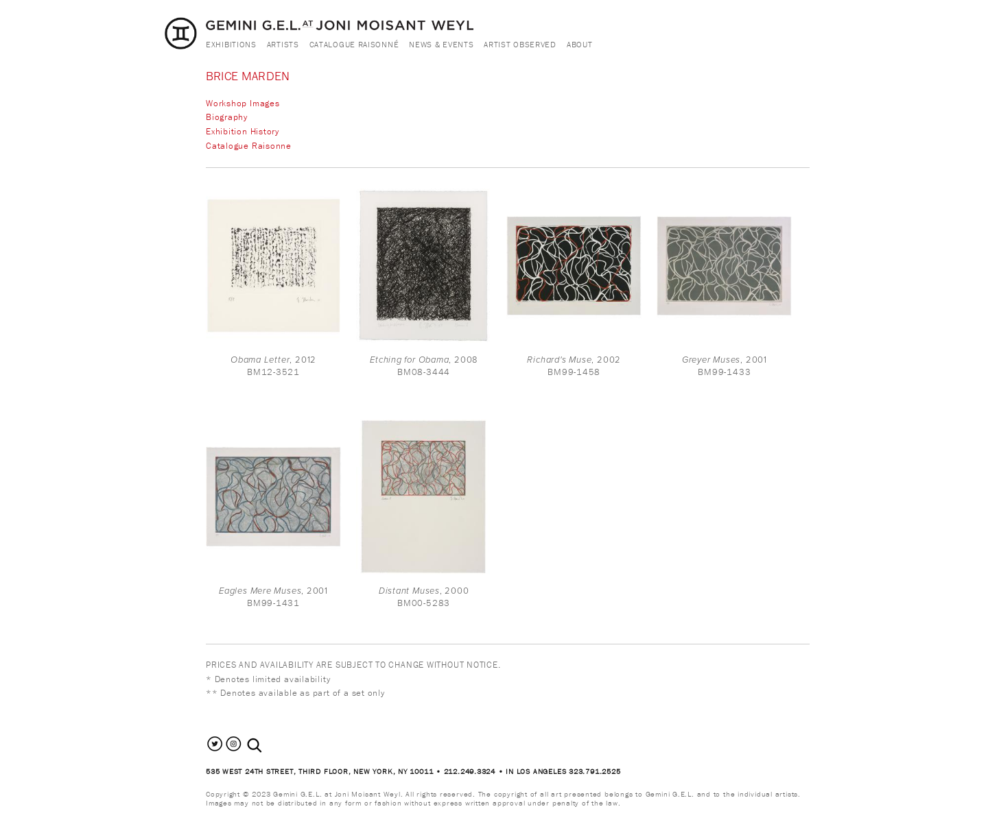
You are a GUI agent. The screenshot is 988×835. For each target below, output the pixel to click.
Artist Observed (520, 44)
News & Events (441, 44)
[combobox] (269, 745)
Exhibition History (242, 131)
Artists (283, 44)
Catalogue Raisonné (354, 44)
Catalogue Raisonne (249, 146)
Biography (227, 117)
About (580, 44)
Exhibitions (231, 44)
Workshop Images (243, 103)
